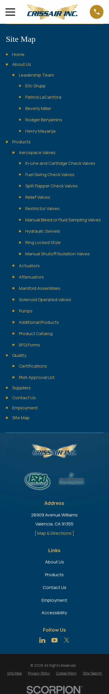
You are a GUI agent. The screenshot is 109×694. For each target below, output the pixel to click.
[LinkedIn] (42, 640)
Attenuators (31, 277)
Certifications (33, 366)
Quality (19, 355)
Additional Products (39, 322)
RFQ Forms (29, 345)
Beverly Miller (38, 108)
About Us (21, 64)
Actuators (29, 266)
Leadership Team (36, 75)
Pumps (26, 311)
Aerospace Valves (37, 152)
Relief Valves (37, 197)
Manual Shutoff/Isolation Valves (57, 254)
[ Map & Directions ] (54, 533)
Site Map (21, 418)
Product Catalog (36, 333)
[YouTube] (54, 640)
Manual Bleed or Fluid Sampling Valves (63, 220)
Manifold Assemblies (39, 288)
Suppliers (21, 388)
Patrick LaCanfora (43, 97)
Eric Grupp (35, 86)
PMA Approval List (37, 377)
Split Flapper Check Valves (51, 186)
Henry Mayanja (40, 131)
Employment (25, 408)
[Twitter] (67, 640)
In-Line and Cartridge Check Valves (60, 163)
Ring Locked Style (43, 242)
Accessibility (54, 613)
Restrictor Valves (42, 208)
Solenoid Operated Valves (45, 300)
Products (21, 142)
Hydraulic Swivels (42, 231)
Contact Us (24, 398)
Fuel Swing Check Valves (49, 174)
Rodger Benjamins (43, 120)
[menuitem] (14, 673)
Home (18, 54)
